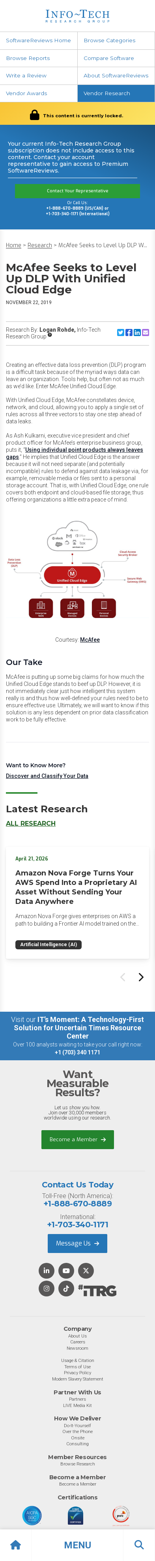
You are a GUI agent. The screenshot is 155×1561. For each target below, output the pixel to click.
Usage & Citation (77, 1360)
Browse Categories (109, 40)
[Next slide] (140, 977)
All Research (31, 823)
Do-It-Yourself (77, 1425)
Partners (77, 1399)
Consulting (77, 1443)
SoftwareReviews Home (38, 40)
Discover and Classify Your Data (47, 776)
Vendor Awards (26, 93)
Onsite (77, 1438)
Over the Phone (77, 1431)
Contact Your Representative (77, 191)
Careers (77, 1342)
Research (40, 245)
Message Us (77, 1243)
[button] (77, 1545)
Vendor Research (107, 93)
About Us (77, 1336)
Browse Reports (28, 58)
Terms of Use (77, 1366)
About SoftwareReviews (116, 75)
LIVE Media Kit (77, 1405)
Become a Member (78, 1139)
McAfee (90, 640)
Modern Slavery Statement (77, 1379)
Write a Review (26, 75)
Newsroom (77, 1348)
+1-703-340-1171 (77, 1224)
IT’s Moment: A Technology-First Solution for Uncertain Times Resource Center (79, 1027)
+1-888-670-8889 (77, 1203)
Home (13, 245)
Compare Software (109, 58)
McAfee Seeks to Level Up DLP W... (102, 245)
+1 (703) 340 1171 (77, 1052)
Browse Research (77, 1464)
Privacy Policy (77, 1372)
